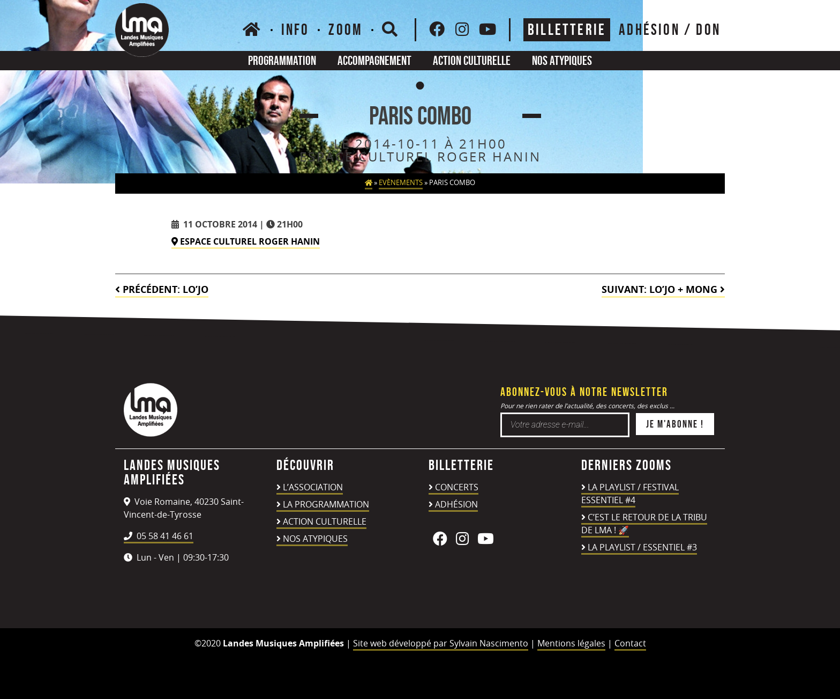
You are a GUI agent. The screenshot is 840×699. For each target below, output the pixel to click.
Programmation (282, 60)
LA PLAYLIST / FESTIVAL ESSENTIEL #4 (630, 493)
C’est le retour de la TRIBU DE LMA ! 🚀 (644, 523)
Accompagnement (374, 60)
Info (295, 29)
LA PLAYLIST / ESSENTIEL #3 (642, 547)
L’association (313, 487)
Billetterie (567, 29)
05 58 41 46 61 (158, 536)
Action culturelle (472, 60)
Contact (630, 643)
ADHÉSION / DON (670, 29)
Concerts (456, 487)
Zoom (345, 29)
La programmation (326, 504)
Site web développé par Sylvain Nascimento (440, 643)
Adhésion (456, 504)
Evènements (401, 182)
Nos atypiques (562, 60)
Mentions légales (571, 643)
